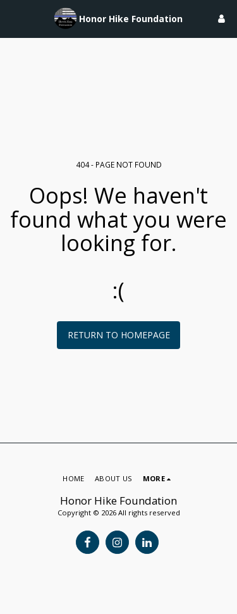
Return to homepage (119, 335)
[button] (14, 18)
